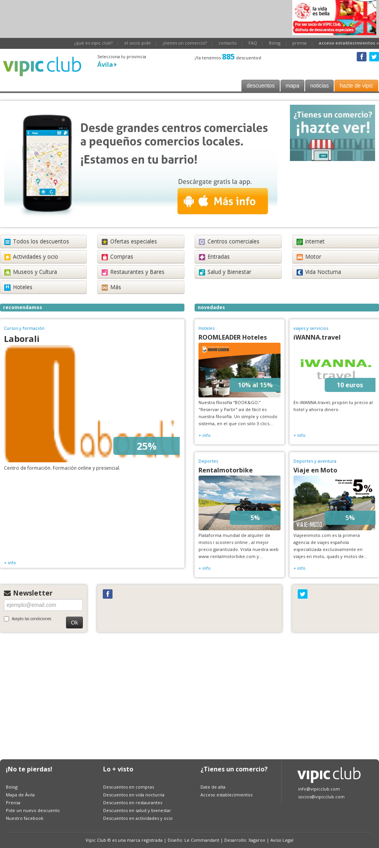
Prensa (13, 802)
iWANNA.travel (317, 337)
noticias (319, 85)
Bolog (275, 43)
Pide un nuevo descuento (33, 810)
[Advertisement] (142, 17)
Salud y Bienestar (225, 272)
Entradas (214, 256)
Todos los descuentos (36, 241)
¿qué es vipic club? (93, 43)
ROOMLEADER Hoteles (232, 337)
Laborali (21, 338)
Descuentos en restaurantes (132, 802)
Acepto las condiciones (27, 618)
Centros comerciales (229, 241)
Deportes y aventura (314, 461)
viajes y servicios (310, 328)
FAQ (252, 43)
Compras (117, 256)
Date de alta (212, 787)
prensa (299, 43)
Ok (74, 622)
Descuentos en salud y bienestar (137, 810)
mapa (292, 85)
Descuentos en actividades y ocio (138, 818)
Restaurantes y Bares (133, 272)
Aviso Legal (281, 840)
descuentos (261, 85)
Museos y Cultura (30, 272)
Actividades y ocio (31, 256)
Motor (309, 256)
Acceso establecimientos (226, 795)
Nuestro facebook (24, 818)
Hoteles (18, 287)
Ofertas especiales (129, 241)
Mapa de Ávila (20, 795)
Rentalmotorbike (225, 470)
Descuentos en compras (128, 787)
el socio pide (137, 43)
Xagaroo (256, 840)
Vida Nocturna (319, 272)
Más (111, 287)
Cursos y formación (24, 328)
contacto (227, 43)
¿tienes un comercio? (185, 43)
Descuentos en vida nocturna (133, 795)
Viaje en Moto (315, 470)
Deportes (208, 461)
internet (311, 241)
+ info (10, 562)
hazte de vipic (356, 85)
